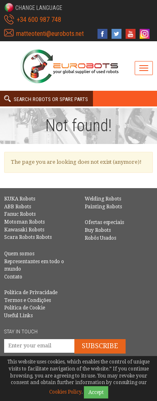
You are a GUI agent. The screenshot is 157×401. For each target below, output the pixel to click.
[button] (33, 7)
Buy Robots (98, 230)
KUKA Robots (19, 199)
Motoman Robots (24, 222)
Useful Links (18, 315)
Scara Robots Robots (28, 237)
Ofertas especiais (104, 222)
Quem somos (19, 254)
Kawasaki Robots (24, 230)
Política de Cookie (24, 308)
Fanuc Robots (20, 214)
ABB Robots (17, 207)
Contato (13, 277)
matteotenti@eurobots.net (50, 34)
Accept (96, 392)
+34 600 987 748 (39, 20)
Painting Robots (103, 207)
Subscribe (100, 346)
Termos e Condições (27, 300)
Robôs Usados (100, 238)
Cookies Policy (65, 392)
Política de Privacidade (30, 292)
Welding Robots (103, 199)
